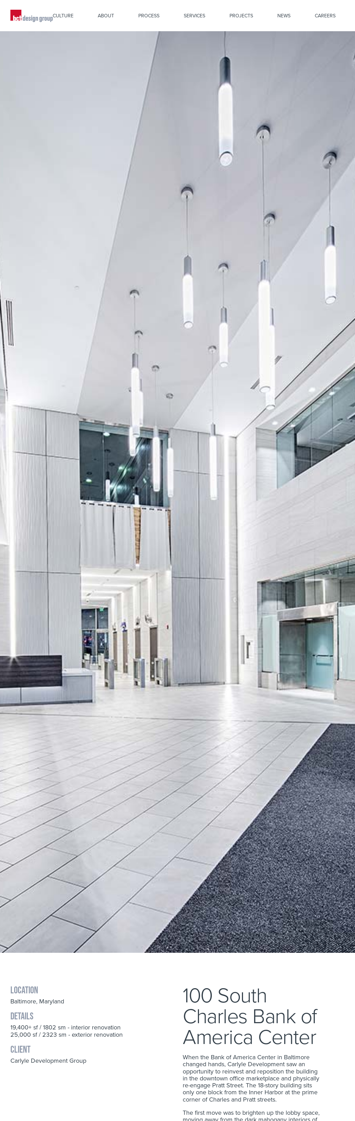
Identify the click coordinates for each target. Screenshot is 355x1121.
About (106, 15)
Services (194, 15)
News (284, 15)
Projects (241, 15)
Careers (325, 15)
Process (148, 15)
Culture (63, 15)
